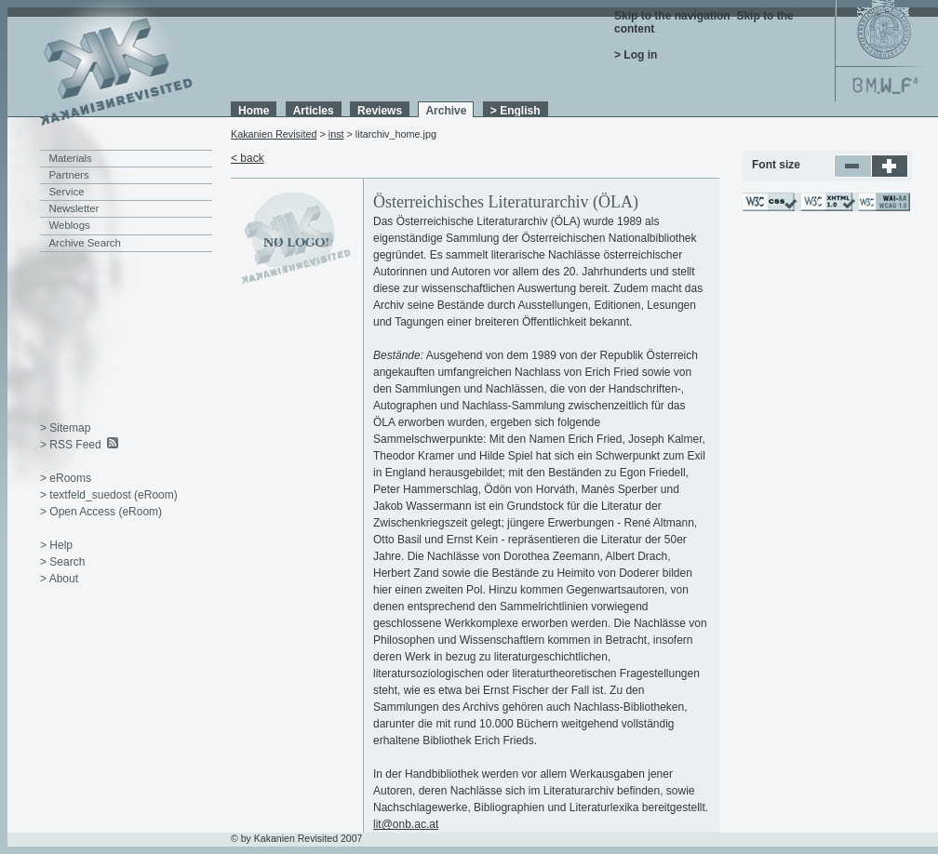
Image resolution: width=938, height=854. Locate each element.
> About (59, 578)
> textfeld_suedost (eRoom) (109, 494)
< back (247, 158)
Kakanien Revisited (273, 134)
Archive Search (85, 242)
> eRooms (65, 478)
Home (253, 110)
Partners (69, 174)
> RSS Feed (70, 444)
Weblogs (69, 225)
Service (67, 191)
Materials (70, 158)
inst (336, 134)
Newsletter (74, 208)
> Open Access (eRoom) (101, 511)
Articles (313, 110)
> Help (56, 545)
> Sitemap (65, 427)
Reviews (379, 110)
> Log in (635, 54)
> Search (62, 561)
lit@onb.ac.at (405, 824)
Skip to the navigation (672, 15)
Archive (445, 110)
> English (515, 110)
